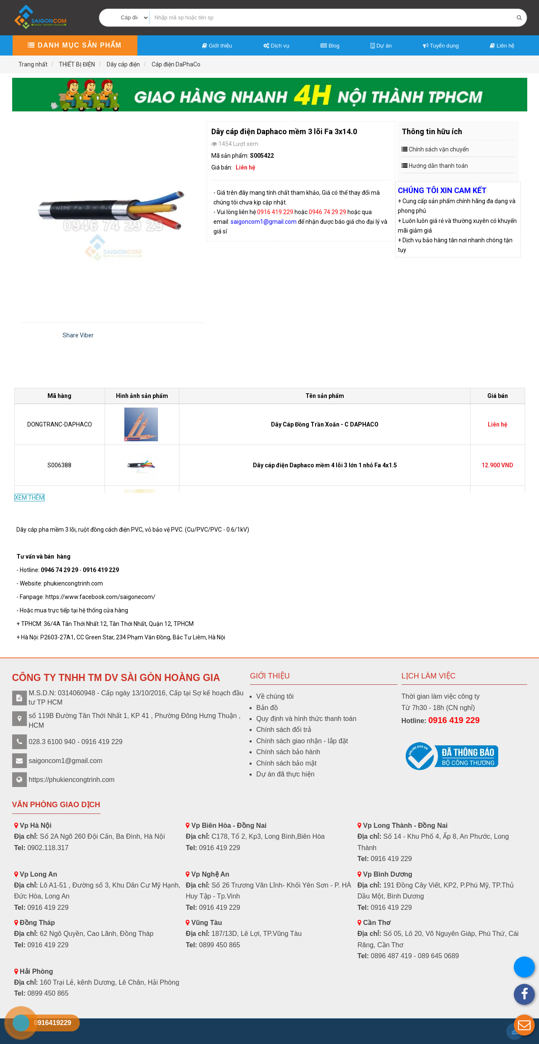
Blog (330, 45)
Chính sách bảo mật (286, 763)
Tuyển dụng (441, 45)
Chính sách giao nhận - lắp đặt (302, 741)
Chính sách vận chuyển (439, 149)
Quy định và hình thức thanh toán (306, 718)
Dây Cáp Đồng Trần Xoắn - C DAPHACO (325, 424)
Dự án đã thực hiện (285, 774)
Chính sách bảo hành (288, 751)
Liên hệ (502, 45)
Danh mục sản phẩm (74, 45)
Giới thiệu (217, 45)
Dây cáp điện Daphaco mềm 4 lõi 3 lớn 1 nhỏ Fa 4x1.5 (325, 465)
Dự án (381, 45)
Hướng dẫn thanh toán (438, 165)
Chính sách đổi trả (283, 729)
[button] (524, 1025)
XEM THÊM (29, 497)
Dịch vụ (276, 45)
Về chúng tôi (275, 696)
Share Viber (78, 335)
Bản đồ (267, 707)
